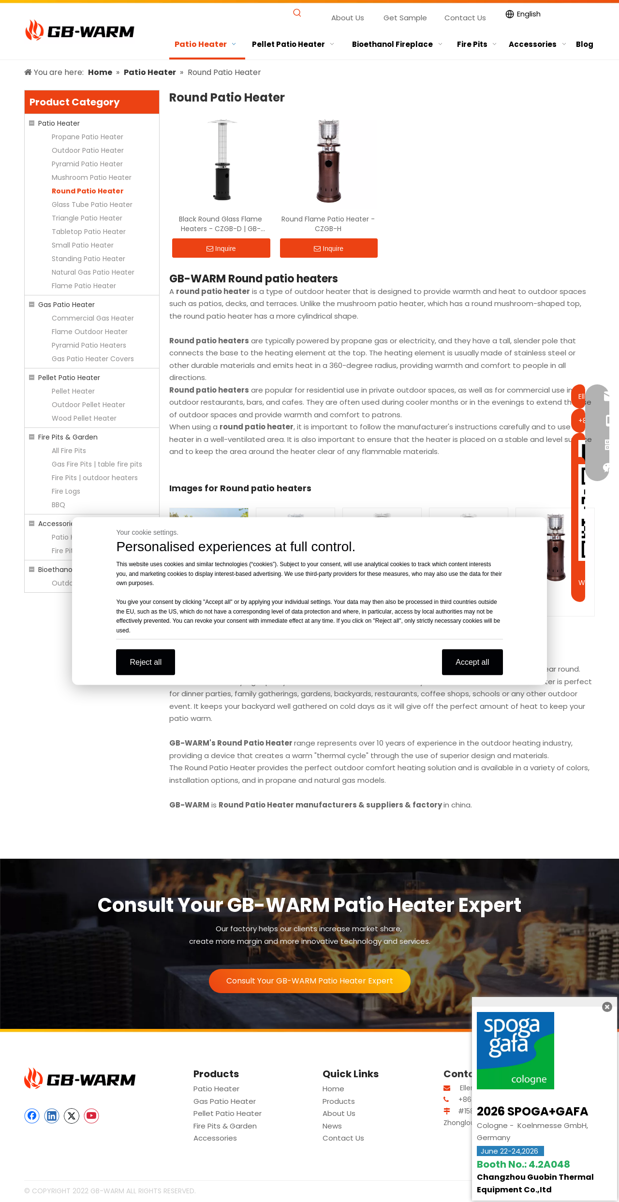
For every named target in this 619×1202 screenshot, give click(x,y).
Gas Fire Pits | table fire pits (97, 464)
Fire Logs (66, 491)
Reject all (146, 662)
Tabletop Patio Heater (89, 231)
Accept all (472, 662)
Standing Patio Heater (88, 259)
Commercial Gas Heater (93, 318)
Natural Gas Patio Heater (93, 272)
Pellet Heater (73, 391)
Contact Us (465, 18)
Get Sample (405, 18)
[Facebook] (32, 1116)
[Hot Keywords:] (298, 13)
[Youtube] (91, 1116)
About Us (347, 18)
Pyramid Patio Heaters (89, 345)
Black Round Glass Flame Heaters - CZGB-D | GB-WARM (220, 224)
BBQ (58, 505)
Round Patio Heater (88, 191)
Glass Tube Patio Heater (92, 204)
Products (339, 1101)
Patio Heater (59, 123)
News (332, 1126)
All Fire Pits (69, 450)
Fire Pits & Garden (68, 437)
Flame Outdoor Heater (90, 332)
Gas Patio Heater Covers (93, 359)
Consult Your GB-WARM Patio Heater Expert (309, 980)
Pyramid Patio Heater (87, 164)
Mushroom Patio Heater (92, 177)
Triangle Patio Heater (87, 218)
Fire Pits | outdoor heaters (95, 478)
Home (333, 1089)
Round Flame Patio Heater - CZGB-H (328, 224)
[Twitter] (71, 1116)
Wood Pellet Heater (84, 418)
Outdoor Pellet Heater (88, 405)
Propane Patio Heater (87, 137)
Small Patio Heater (83, 245)
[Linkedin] (51, 1116)
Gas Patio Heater (66, 304)
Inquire (221, 248)
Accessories (58, 523)
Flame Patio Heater (84, 286)
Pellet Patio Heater (69, 377)
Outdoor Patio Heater (88, 150)
